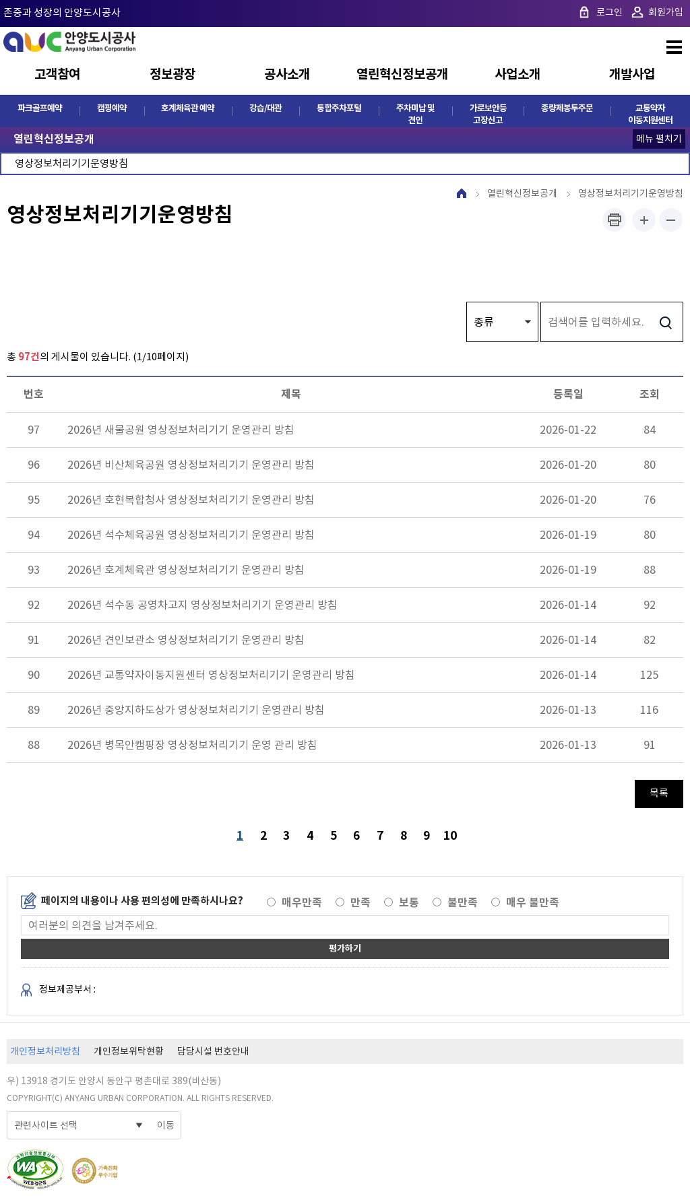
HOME (461, 194)
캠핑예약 (112, 108)
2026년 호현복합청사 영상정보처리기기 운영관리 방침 (191, 500)
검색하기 (665, 322)
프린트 (614, 220)
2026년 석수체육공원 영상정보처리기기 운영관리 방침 (191, 535)
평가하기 (345, 950)
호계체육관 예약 (187, 108)
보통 (409, 904)
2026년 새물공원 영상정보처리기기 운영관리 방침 (180, 430)
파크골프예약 (40, 108)
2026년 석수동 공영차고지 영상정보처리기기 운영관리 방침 (202, 605)
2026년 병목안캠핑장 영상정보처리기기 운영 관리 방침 (192, 745)
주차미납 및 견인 (415, 115)
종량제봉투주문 (567, 108)
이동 (166, 1127)
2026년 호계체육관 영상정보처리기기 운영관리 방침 (186, 570)
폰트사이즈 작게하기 (670, 220)
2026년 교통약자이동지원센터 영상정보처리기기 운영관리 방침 (211, 675)
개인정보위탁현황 (129, 1052)
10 (452, 835)
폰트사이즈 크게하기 (643, 220)
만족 (360, 904)
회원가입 (665, 12)
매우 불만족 (532, 904)
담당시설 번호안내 (213, 1052)
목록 (659, 793)
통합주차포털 (339, 108)
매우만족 (302, 904)
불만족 (462, 904)
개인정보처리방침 (45, 1052)
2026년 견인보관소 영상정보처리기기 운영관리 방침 (186, 640)
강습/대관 (265, 108)
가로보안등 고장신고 (488, 115)
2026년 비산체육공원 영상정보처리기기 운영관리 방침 (191, 465)
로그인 (609, 12)
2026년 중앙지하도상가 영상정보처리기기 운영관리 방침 (196, 710)
